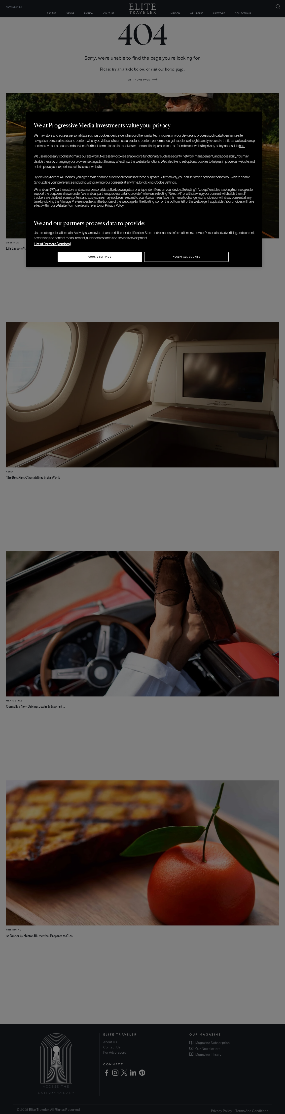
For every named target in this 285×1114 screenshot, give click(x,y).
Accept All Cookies (186, 257)
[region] (144, 190)
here (242, 146)
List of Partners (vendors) (52, 244)
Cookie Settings (99, 257)
